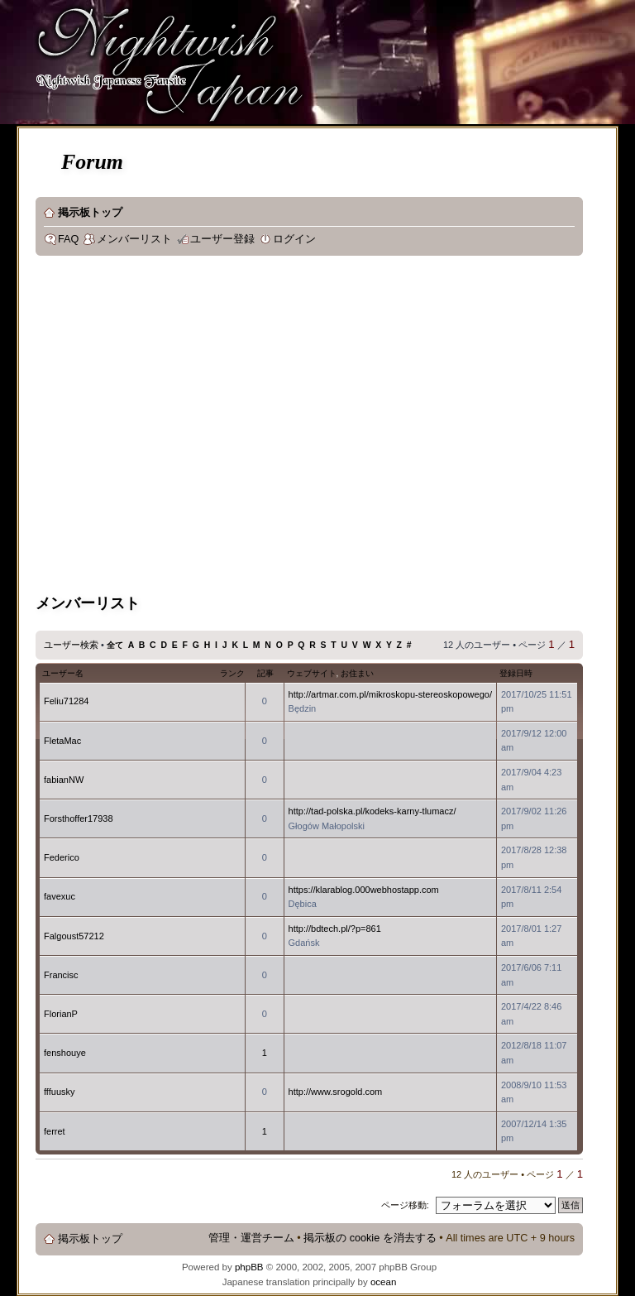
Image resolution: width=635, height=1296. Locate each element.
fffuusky (59, 1092)
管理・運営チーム (251, 1238)
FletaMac (62, 741)
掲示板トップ (90, 212)
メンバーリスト (134, 239)
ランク (232, 673)
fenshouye (65, 1053)
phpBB (249, 1267)
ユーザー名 (63, 673)
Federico (61, 857)
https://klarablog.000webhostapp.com (364, 890)
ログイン (294, 239)
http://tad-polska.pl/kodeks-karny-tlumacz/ (372, 811)
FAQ (68, 239)
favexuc (59, 896)
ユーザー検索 (71, 645)
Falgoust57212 (74, 936)
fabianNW (64, 780)
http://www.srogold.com (336, 1092)
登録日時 (515, 673)
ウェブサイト (312, 673)
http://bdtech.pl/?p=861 (335, 929)
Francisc (61, 975)
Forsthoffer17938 (78, 818)
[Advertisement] (155, 427)
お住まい (357, 673)
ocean (383, 1282)
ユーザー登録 (222, 239)
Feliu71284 (66, 701)
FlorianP (61, 1014)
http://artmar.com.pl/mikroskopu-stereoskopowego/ (390, 694)
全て (115, 645)
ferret (54, 1131)
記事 (265, 673)
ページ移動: (405, 1205)
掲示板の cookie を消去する (370, 1238)
